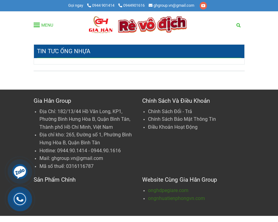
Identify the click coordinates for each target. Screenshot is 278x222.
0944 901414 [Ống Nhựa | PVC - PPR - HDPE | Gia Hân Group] (101, 5)
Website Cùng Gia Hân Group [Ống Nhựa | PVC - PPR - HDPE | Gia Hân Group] (179, 179)
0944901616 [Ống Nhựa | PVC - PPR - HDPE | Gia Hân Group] (131, 5)
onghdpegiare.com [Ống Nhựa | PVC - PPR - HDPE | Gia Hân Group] (168, 190)
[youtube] (203, 5)
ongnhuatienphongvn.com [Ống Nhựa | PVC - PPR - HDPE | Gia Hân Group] (176, 198)
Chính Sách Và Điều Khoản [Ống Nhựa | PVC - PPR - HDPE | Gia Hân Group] (176, 100)
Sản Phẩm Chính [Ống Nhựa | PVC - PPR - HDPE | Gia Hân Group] (55, 179)
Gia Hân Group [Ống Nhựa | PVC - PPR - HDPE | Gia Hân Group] (52, 100)
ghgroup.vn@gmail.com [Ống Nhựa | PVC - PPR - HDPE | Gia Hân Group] (171, 5)
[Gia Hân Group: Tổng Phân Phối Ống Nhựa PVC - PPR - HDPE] (139, 24)
